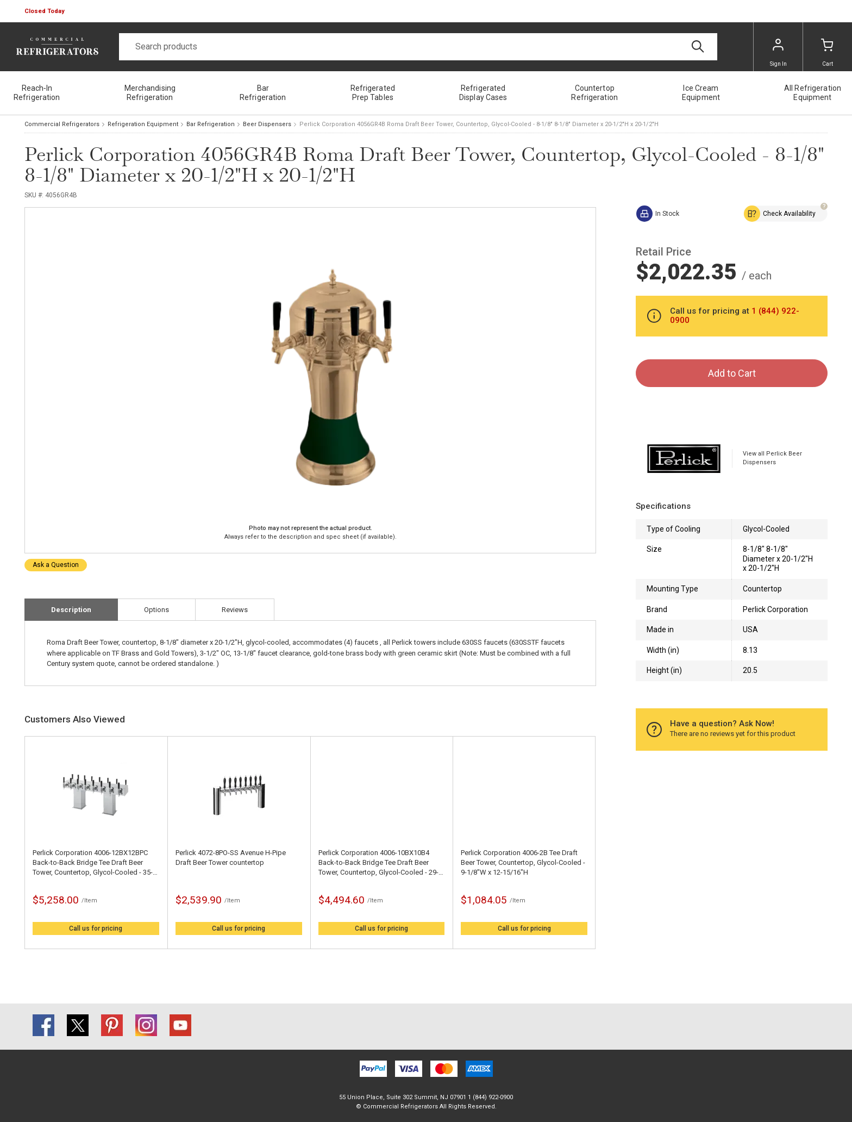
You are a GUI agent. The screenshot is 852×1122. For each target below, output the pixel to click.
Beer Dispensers (267, 124)
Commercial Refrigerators (61, 124)
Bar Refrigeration (210, 124)
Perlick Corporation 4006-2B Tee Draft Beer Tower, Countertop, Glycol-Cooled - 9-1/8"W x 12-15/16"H (523, 862)
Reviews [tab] (235, 610)
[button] (45, 11)
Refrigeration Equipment (143, 124)
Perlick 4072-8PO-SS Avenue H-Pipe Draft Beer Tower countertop (231, 858)
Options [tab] (156, 610)
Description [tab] (71, 610)
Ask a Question (56, 565)
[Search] (418, 46)
